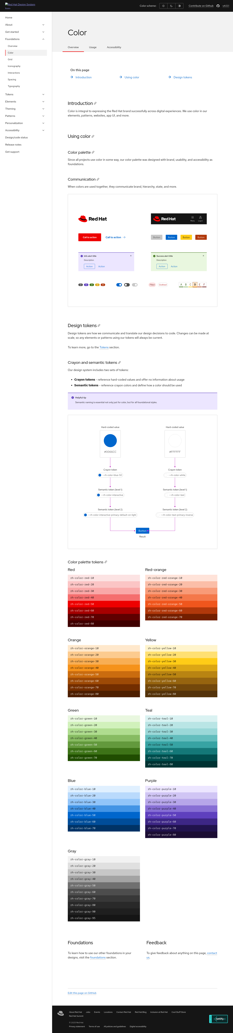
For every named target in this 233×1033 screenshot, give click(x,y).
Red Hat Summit (76, 1016)
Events (97, 1012)
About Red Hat (75, 1012)
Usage (92, 47)
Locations (108, 1012)
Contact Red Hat (123, 1012)
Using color (132, 77)
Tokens (104, 347)
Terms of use (94, 1026)
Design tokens (183, 77)
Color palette (79, 152)
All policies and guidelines (115, 1026)
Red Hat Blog (140, 1012)
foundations (98, 957)
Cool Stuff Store (179, 1012)
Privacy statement (77, 1026)
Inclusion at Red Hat (159, 1012)
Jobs (88, 1012)
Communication (82, 179)
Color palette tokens (85, 561)
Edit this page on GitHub (82, 993)
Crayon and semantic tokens (92, 362)
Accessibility (114, 47)
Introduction (84, 77)
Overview (73, 47)
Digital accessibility (138, 1026)
